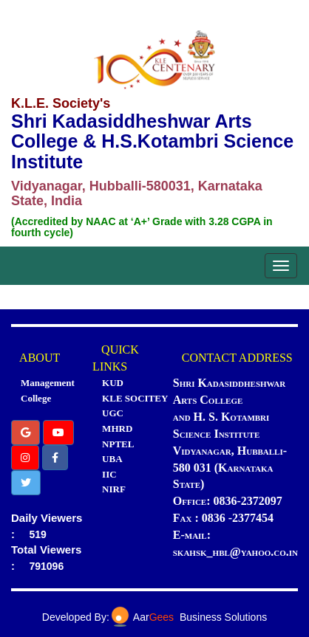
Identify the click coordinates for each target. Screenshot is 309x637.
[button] (25, 432)
